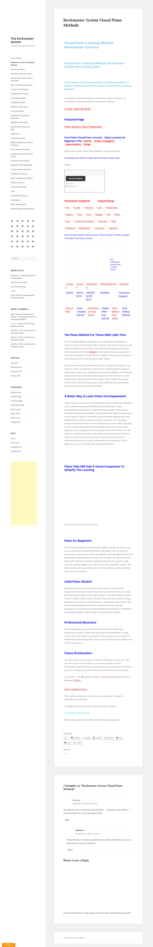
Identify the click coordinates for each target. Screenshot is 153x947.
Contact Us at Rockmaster (20, 89)
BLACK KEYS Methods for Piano (20, 128)
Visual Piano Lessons (18, 138)
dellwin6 (14, 330)
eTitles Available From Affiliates (22, 178)
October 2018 (15, 376)
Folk (108, 214)
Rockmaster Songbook (77, 201)
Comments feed (16, 447)
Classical (89, 208)
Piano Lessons (16, 418)
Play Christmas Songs (18, 287)
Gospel (77, 208)
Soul (89, 214)
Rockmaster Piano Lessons (20, 94)
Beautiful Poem (16, 392)
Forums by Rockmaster (19, 187)
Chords (87, 141)
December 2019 (16, 367)
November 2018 (16, 371)
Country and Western (85, 221)
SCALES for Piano (17, 111)
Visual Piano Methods (18, 98)
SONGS (69, 292)
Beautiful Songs (16, 396)
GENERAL (105, 292)
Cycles (13, 291)
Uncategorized (16, 422)
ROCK (77, 680)
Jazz (68, 221)
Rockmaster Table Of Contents (21, 74)
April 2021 (14, 363)
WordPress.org (16, 451)
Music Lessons (16, 409)
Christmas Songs (16, 401)
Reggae (99, 214)
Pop (67, 208)
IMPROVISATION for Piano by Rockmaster (22, 144)
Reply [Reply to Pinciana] (67, 820)
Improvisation (73, 144)
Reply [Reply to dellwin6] (70, 850)
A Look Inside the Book (77, 108)
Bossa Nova (112, 208)
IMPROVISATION (108, 284)
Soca (80, 214)
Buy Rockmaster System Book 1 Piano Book (22, 79)
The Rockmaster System (22, 40)
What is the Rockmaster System (21, 85)
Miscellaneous (16, 200)
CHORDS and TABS (18, 102)
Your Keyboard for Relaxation (21, 169)
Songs (87, 144)
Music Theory (15, 413)
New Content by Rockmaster (20, 149)
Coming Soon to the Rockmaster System (22, 155)
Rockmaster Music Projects (20, 161)
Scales (97, 141)
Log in (13, 438)
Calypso (69, 214)
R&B (113, 221)
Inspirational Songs (17, 405)
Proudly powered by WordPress (74, 938)
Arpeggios (108, 141)
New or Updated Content (75, 689)
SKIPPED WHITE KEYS (19, 122)
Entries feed (15, 443)
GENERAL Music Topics (19, 107)
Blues (117, 214)
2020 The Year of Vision (19, 282)
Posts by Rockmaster (18, 69)
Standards (70, 228)
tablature (93, 352)
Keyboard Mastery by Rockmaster (22, 209)
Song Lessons (15, 134)
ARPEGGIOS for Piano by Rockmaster (20, 117)
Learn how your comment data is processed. (113, 913)
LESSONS (124, 284)
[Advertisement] (24, 493)
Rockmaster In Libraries (19, 174)
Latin (100, 208)
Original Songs (106, 201)
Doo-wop (103, 221)
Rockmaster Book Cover (19, 196)
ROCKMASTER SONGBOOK (21, 165)
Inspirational (84, 228)
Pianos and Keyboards (18, 204)
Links (13, 191)
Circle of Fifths (16, 58)
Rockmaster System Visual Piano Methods (23, 64)
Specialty (113, 228)
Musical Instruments (18, 182)
